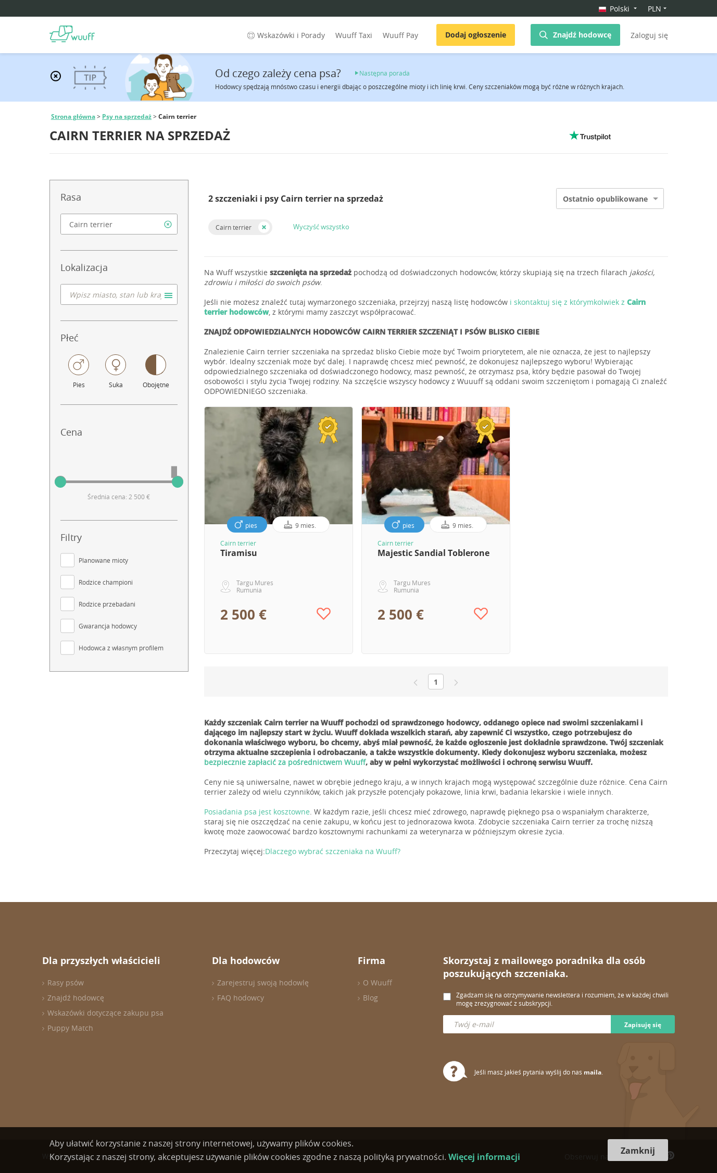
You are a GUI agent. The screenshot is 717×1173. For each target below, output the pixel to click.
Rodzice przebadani (107, 604)
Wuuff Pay (400, 35)
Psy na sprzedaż (127, 116)
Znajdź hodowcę (582, 35)
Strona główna (73, 116)
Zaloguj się (649, 35)
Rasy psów (65, 982)
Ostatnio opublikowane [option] (605, 199)
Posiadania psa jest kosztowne (257, 812)
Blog (370, 998)
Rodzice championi (106, 582)
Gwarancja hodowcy (108, 626)
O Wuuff (377, 982)
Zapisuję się (642, 1024)
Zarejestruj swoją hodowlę (263, 982)
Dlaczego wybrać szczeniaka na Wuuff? (332, 851)
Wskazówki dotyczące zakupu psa (105, 1013)
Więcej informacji (484, 1157)
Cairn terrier (233, 227)
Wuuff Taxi (353, 35)
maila (592, 1072)
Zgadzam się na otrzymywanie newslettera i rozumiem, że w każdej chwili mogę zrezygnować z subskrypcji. (562, 999)
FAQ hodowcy (240, 998)
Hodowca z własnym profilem (121, 648)
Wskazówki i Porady (285, 35)
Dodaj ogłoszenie (475, 35)
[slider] (60, 482)
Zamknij (638, 1150)
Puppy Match (70, 1028)
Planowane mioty (103, 560)
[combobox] (119, 224)
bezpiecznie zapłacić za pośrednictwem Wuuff (285, 762)
